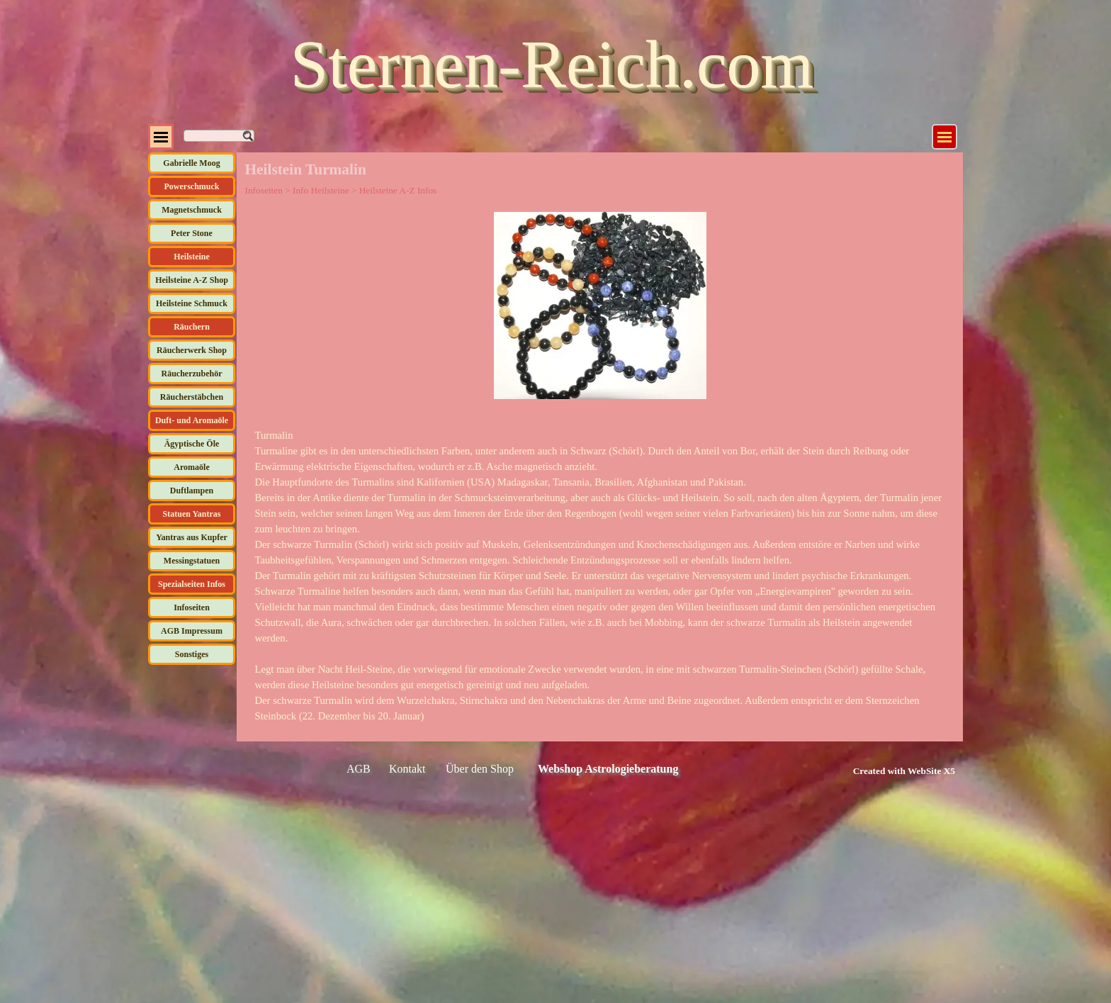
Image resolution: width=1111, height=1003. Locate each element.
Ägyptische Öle (192, 444)
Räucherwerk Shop (192, 350)
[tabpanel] (600, 575)
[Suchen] (219, 136)
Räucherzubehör (192, 374)
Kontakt (407, 769)
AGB (358, 769)
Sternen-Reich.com (552, 64)
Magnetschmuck (192, 210)
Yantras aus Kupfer (191, 537)
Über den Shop (480, 769)
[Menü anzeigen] (944, 137)
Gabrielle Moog (191, 163)
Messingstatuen (192, 561)
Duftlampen (191, 490)
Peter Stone (192, 233)
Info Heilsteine (321, 190)
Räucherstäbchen (191, 397)
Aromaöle (191, 467)
